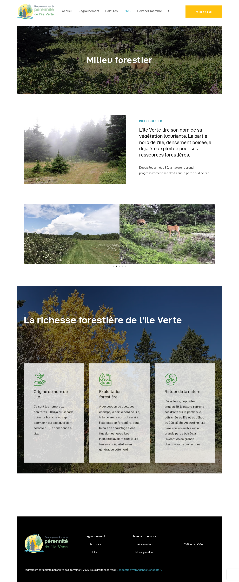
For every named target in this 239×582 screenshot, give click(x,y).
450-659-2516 (193, 544)
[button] (27, 234)
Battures (95, 544)
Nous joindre (144, 552)
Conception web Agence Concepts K (139, 569)
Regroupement (94, 536)
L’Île (94, 552)
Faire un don (144, 544)
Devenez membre (144, 536)
